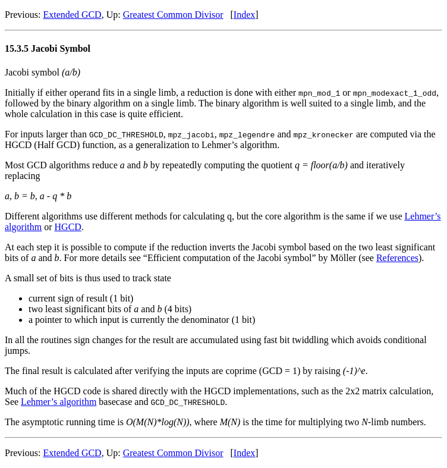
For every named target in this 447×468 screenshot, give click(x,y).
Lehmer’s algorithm (58, 402)
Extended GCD (72, 15)
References (397, 258)
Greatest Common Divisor (173, 15)
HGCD (68, 227)
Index (244, 15)
